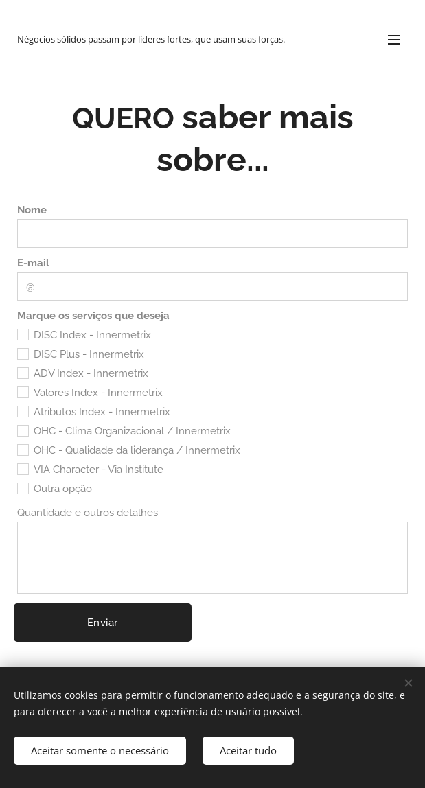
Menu (394, 39)
